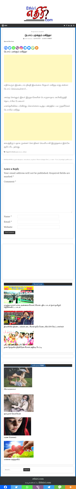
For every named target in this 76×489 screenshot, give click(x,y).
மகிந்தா (24, 152)
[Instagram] (21, 46)
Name (8, 216)
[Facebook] (6, 46)
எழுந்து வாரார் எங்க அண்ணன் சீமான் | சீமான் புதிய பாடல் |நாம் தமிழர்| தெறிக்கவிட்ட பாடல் (32, 306)
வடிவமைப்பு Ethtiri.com (38, 482)
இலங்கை (19, 152)
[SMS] (33, 46)
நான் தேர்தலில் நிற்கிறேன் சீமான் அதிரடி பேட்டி (23, 347)
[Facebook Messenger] (29, 46)
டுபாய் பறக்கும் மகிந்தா (38, 35)
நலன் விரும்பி (28, 38)
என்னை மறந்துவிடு (12, 459)
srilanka (13, 152)
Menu (5, 25)
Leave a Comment (47, 38)
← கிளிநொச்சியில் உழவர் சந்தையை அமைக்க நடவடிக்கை (19, 159)
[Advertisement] (38, 68)
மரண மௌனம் (10, 437)
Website (8, 227)
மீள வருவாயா (10, 389)
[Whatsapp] (13, 46)
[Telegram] (25, 46)
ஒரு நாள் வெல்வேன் (12, 414)
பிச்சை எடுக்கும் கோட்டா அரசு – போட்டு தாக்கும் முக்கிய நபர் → (55, 159)
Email (8, 222)
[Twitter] (9, 46)
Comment (10, 181)
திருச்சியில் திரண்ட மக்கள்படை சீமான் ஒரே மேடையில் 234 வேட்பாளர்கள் (34, 327)
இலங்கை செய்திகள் (38, 31)
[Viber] (17, 46)
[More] (36, 46)
